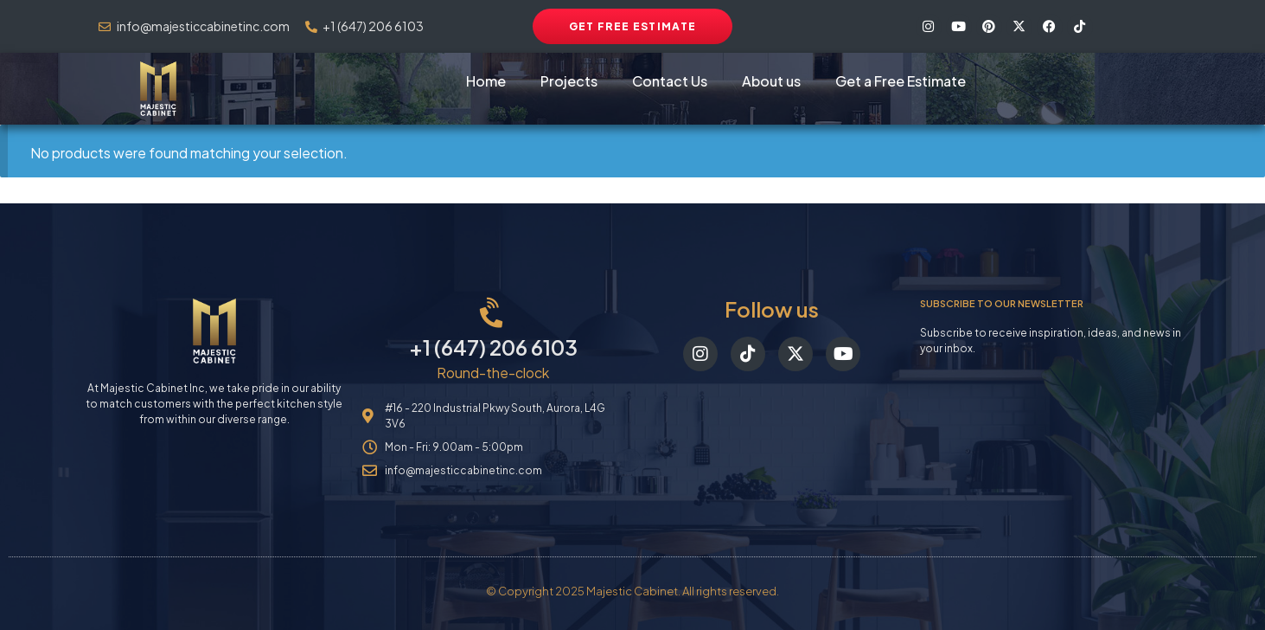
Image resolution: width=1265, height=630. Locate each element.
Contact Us (669, 81)
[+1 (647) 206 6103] (493, 314)
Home (486, 81)
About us (771, 81)
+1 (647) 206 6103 (493, 347)
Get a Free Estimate (900, 81)
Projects (568, 81)
